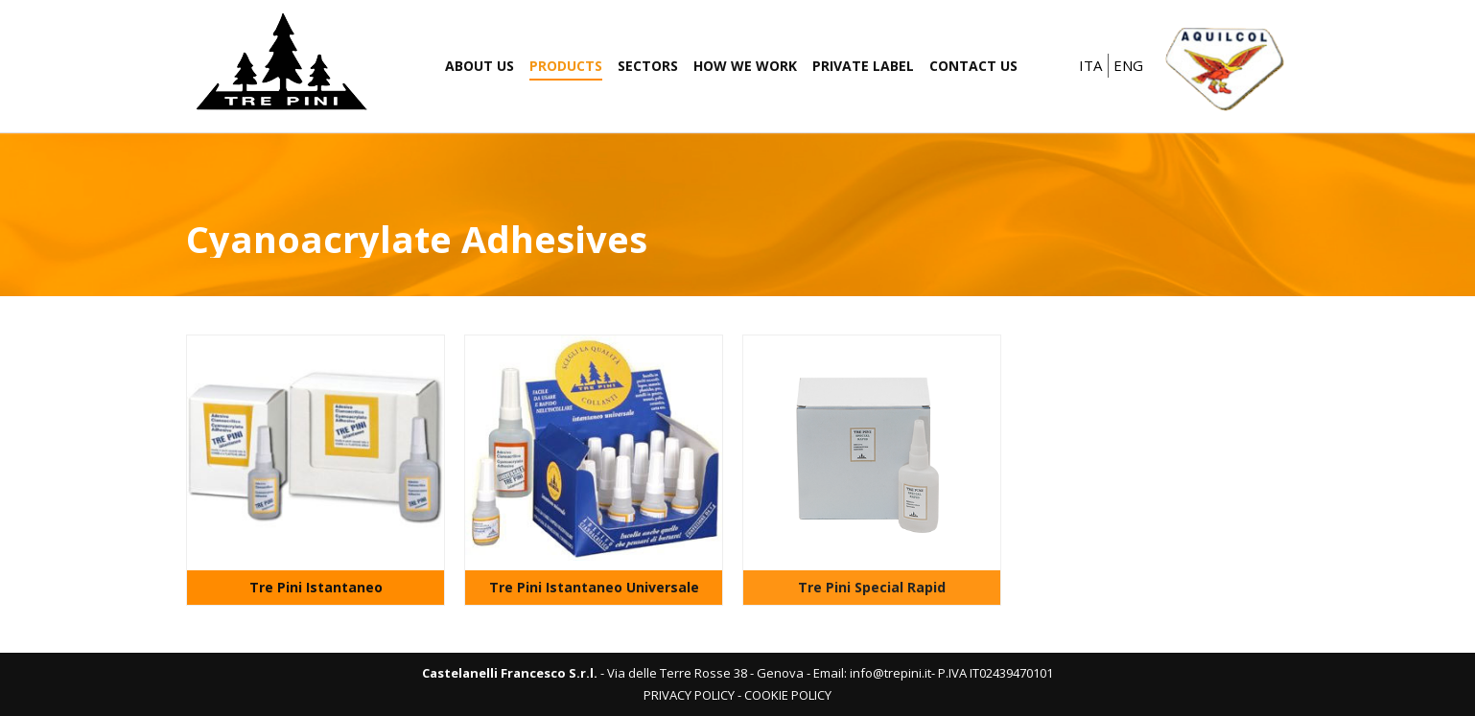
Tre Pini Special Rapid (872, 587)
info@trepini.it (890, 672)
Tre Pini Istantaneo (316, 587)
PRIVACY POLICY (689, 695)
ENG (1128, 65)
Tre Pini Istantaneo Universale (594, 587)
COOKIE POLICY (787, 695)
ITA (1090, 65)
